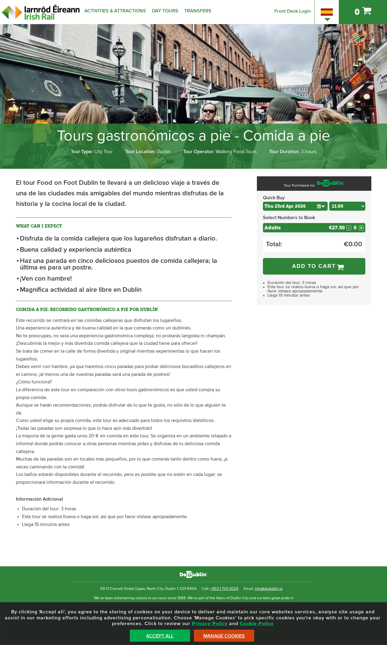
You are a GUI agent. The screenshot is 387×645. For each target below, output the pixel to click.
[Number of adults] (355, 228)
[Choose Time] (347, 206)
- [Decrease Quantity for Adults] (349, 227)
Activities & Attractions (115, 10)
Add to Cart (314, 266)
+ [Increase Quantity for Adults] (361, 227)
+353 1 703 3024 (224, 589)
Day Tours (165, 10)
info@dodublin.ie (268, 589)
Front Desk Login (292, 11)
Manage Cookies (224, 636)
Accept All (159, 636)
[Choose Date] (295, 206)
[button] (321, 206)
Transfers (197, 10)
